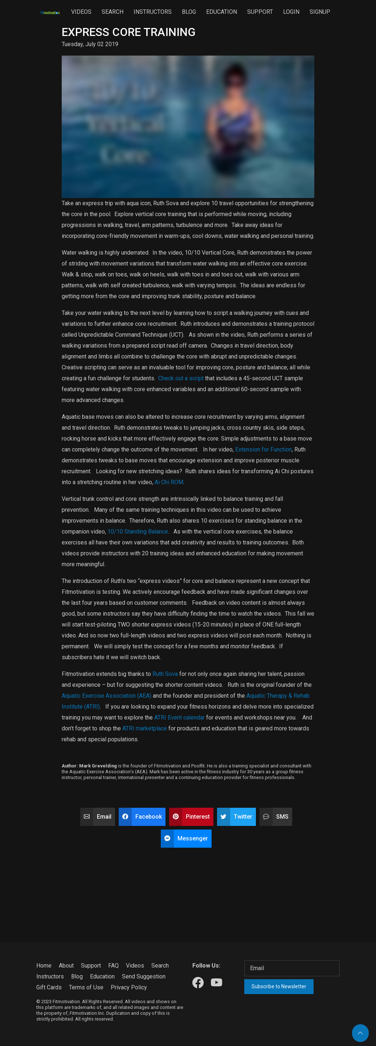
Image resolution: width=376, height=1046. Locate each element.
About (66, 965)
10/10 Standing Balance (137, 531)
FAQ (113, 965)
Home (44, 965)
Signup (320, 11)
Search (112, 11)
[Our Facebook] (198, 983)
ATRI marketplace (144, 728)
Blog (189, 11)
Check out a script (181, 378)
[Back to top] (360, 1033)
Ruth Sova (165, 673)
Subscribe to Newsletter (279, 986)
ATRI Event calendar (179, 717)
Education (221, 11)
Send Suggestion (143, 976)
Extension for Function (263, 449)
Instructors (153, 11)
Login (291, 11)
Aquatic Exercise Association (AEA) (106, 695)
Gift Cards (49, 987)
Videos (81, 11)
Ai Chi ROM (169, 482)
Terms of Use (86, 987)
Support (260, 11)
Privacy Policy (129, 987)
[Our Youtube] (216, 983)
